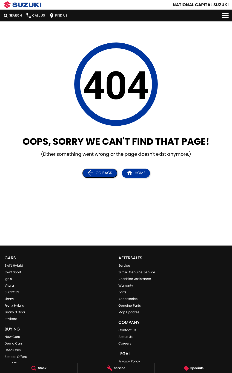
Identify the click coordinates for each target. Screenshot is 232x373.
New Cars (12, 336)
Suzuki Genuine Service (136, 272)
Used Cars (13, 350)
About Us (125, 336)
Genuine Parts (129, 305)
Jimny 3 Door (15, 312)
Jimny (9, 299)
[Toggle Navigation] (225, 15)
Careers (124, 343)
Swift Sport (13, 272)
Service (124, 265)
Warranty (125, 285)
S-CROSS (12, 292)
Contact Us (127, 330)
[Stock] (38, 368)
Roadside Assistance (134, 279)
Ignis (8, 279)
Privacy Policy (129, 361)
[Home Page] (136, 173)
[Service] (116, 368)
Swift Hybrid (14, 265)
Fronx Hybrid (14, 305)
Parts (122, 292)
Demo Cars (14, 343)
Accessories (127, 299)
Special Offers (16, 356)
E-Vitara (11, 318)
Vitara (9, 285)
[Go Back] (99, 173)
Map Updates (128, 312)
